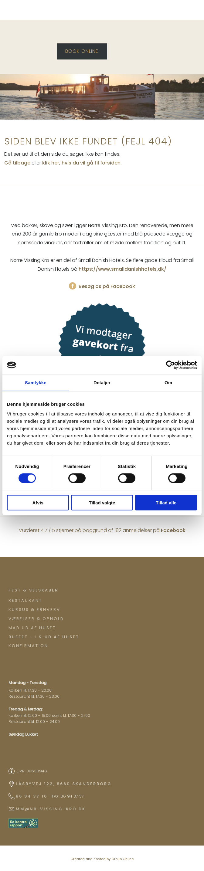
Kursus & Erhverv (34, 609)
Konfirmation (28, 646)
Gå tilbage (17, 162)
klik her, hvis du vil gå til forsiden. (82, 162)
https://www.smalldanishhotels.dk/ (122, 269)
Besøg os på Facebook (102, 286)
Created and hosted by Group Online (102, 858)
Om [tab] (168, 382)
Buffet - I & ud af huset (43, 637)
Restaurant (25, 600)
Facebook (173, 530)
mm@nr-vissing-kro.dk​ (51, 809)
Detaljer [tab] (101, 382)
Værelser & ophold (36, 619)
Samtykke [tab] (35, 382)
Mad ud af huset (32, 628)
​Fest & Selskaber (33, 590)
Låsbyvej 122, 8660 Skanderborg (64, 784)
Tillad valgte (102, 502)
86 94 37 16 (31, 796)
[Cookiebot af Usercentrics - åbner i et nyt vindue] (170, 365)
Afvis (37, 502)
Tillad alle (166, 502)
